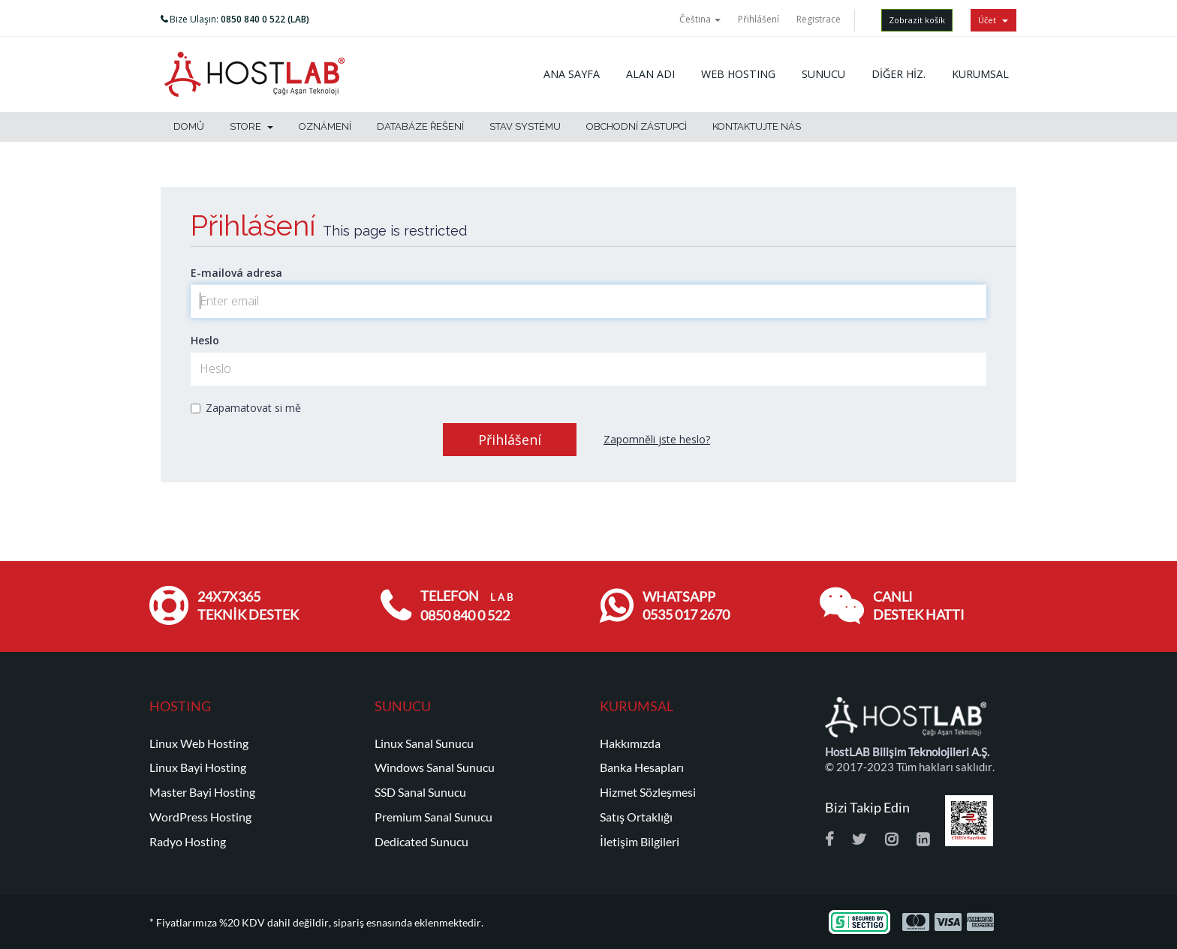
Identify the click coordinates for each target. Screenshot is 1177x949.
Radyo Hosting (187, 841)
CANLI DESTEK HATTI (919, 606)
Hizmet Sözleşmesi (648, 792)
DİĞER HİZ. (898, 74)
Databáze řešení (420, 126)
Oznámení (325, 126)
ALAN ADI (650, 74)
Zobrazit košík (917, 20)
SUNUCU (823, 74)
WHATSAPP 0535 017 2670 (686, 606)
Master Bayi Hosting (202, 792)
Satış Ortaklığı (636, 817)
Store (251, 126)
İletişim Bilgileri (639, 841)
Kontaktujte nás (756, 126)
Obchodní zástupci (636, 126)
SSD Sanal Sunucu (420, 792)
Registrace (818, 19)
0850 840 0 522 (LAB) (265, 19)
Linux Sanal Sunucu (424, 743)
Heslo (205, 340)
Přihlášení (758, 19)
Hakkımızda (630, 743)
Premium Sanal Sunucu (433, 817)
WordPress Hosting (200, 817)
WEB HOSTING (738, 74)
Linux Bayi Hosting (197, 767)
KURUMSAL (980, 74)
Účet (993, 20)
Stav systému (525, 126)
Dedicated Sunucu (421, 841)
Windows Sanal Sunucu (435, 767)
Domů (188, 126)
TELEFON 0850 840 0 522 (466, 605)
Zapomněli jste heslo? (657, 439)
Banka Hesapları (642, 767)
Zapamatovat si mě (246, 408)
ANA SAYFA (571, 74)
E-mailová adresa (236, 273)
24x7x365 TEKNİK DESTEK (248, 606)
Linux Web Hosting (198, 743)
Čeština (700, 19)
